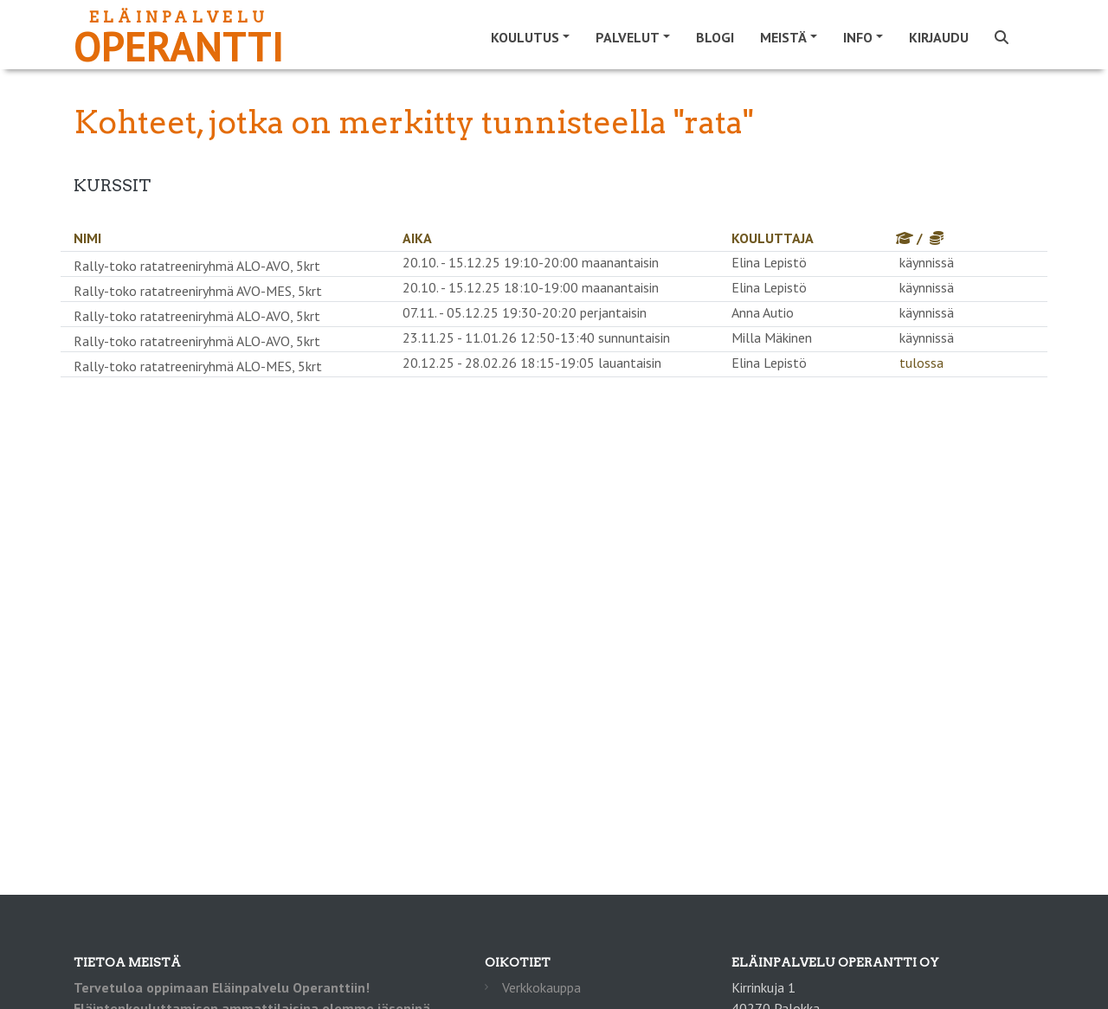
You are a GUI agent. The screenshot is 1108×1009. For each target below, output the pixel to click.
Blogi (715, 37)
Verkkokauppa (541, 987)
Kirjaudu (939, 37)
